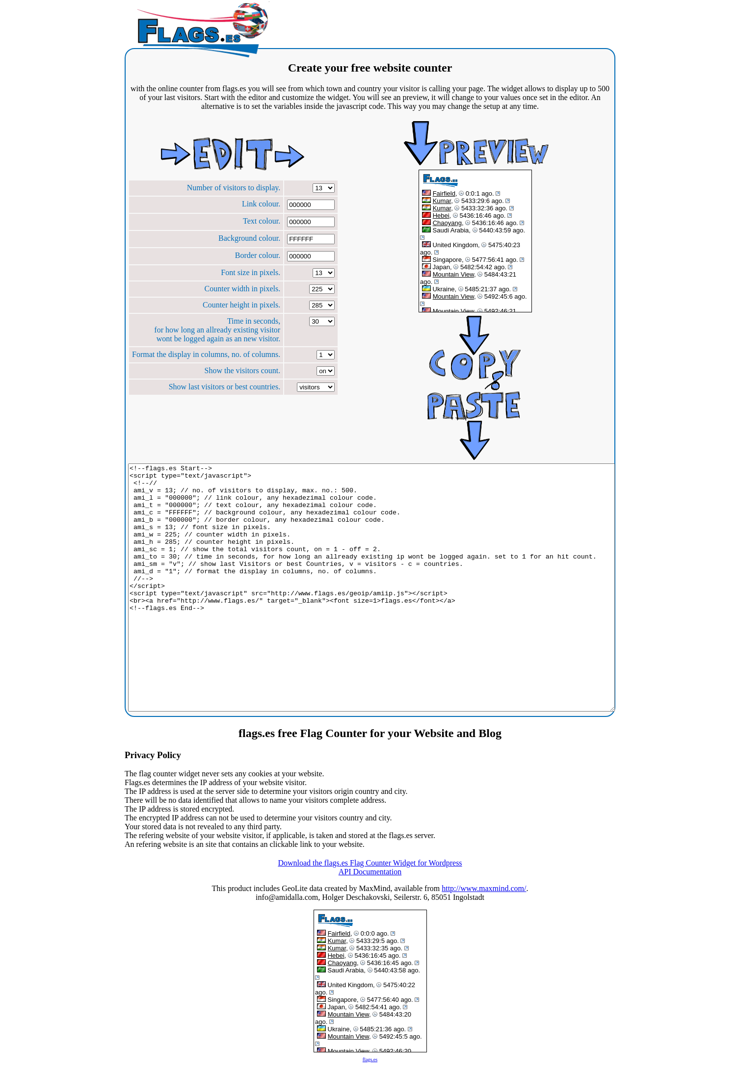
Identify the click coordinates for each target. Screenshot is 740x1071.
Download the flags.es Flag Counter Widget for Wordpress (370, 863)
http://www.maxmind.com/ (484, 888)
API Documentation (370, 871)
